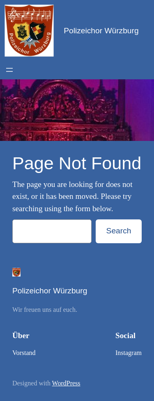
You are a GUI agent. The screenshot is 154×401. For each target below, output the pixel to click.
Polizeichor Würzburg (101, 30)
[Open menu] (9, 70)
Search (118, 230)
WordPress (66, 383)
